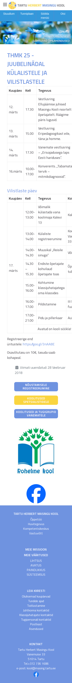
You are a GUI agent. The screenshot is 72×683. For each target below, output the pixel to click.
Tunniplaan (27, 13)
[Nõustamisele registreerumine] (36, 386)
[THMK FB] (36, 493)
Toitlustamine (36, 605)
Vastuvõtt (36, 533)
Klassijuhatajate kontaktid (36, 615)
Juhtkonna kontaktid (36, 610)
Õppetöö (36, 519)
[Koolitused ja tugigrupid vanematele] (36, 413)
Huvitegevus (36, 524)
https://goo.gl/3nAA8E (39, 344)
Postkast (36, 624)
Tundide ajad (36, 601)
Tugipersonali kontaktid (36, 619)
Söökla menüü (45, 15)
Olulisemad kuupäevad (36, 596)
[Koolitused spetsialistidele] (36, 399)
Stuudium (9, 13)
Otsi (62, 13)
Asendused (36, 628)
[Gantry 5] (36, 5)
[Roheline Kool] (36, 451)
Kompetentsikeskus (36, 528)
